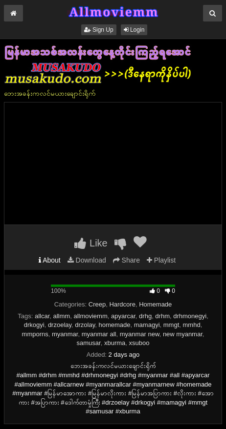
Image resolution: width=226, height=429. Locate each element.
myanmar (65, 334)
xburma (114, 343)
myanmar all (99, 334)
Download (87, 260)
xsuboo (139, 343)
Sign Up (98, 29)
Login (134, 29)
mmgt (171, 324)
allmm (61, 316)
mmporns (35, 334)
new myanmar (183, 334)
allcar (42, 316)
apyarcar (123, 316)
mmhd (192, 324)
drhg (145, 316)
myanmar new (139, 334)
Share (126, 260)
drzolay (85, 324)
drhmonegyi (189, 316)
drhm (162, 316)
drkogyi (34, 324)
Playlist (161, 260)
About (50, 260)
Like (90, 243)
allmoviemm (90, 316)
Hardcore (122, 304)
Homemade (155, 304)
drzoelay (59, 324)
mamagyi (147, 324)
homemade (115, 324)
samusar (89, 343)
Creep (97, 304)
